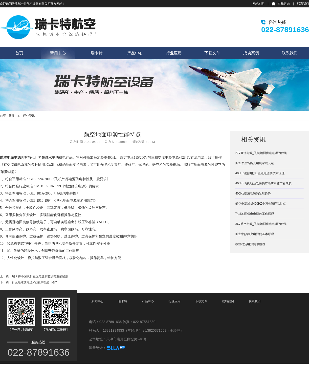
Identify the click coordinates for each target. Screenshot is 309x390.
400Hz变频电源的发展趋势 (253, 193)
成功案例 (251, 53)
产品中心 (135, 53)
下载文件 (212, 53)
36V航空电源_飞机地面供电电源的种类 (261, 224)
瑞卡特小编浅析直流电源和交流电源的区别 (40, 276)
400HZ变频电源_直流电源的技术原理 (260, 173)
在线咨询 (284, 3)
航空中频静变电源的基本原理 (254, 234)
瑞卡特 (97, 53)
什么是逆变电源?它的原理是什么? (34, 282)
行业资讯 (29, 115)
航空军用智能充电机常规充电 (254, 163)
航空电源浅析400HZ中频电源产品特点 (260, 203)
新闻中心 (58, 53)
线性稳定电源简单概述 (250, 244)
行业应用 (174, 53)
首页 (19, 53)
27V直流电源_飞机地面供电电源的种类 (261, 153)
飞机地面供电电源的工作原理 (254, 214)
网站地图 (258, 3)
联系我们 (303, 3)
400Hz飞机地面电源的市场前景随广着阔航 (263, 183)
